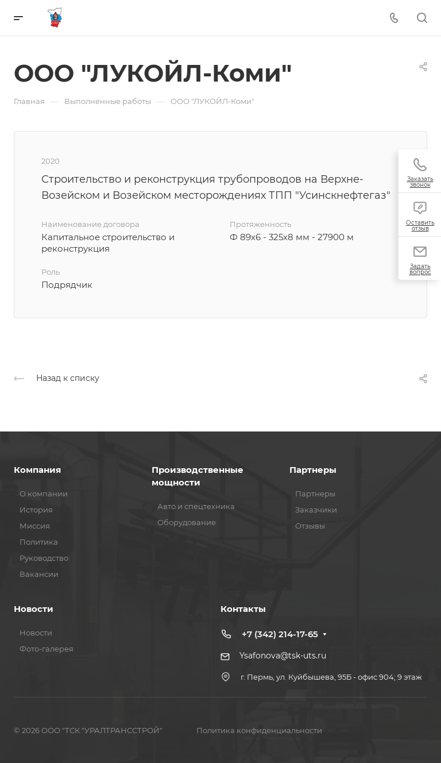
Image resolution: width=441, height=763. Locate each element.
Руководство (44, 557)
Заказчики (316, 509)
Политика (39, 541)
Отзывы (310, 525)
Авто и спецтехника (196, 506)
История (36, 509)
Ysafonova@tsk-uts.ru (282, 655)
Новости (33, 608)
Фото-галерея (47, 648)
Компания (37, 469)
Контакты (243, 608)
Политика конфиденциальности (259, 730)
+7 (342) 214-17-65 (280, 634)
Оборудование (186, 522)
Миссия (35, 525)
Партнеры (312, 469)
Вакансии (39, 574)
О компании (44, 493)
